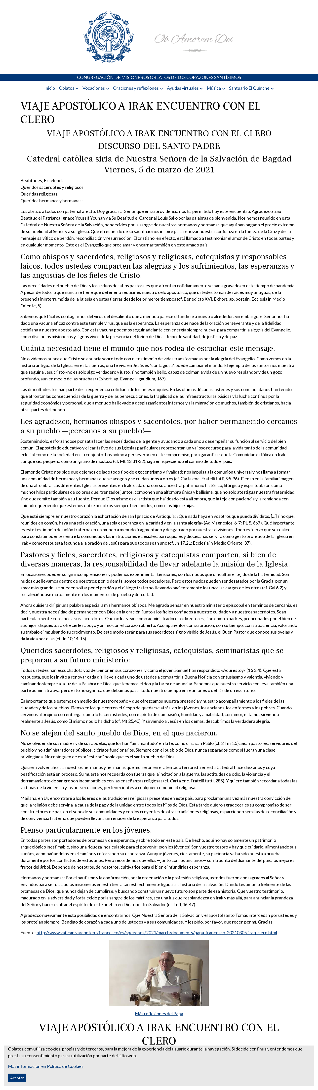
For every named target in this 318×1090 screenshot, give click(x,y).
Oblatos (66, 88)
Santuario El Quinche (249, 88)
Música (214, 88)
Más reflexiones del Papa (159, 1013)
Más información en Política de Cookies (45, 1066)
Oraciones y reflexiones (136, 88)
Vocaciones (93, 88)
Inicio (49, 88)
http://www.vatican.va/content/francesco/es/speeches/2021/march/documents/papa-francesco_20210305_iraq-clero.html (157, 932)
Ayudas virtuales (183, 88)
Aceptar (17, 1077)
